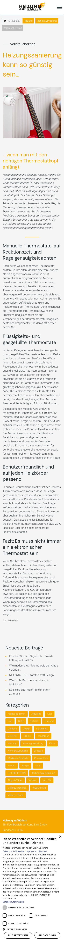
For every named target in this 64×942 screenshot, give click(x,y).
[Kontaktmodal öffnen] (5, 7)
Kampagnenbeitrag (33, 743)
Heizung (28, 20)
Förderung (41, 728)
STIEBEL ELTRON (17, 773)
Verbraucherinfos (12, 28)
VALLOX (47, 780)
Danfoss (12, 728)
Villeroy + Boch (15, 795)
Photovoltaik (41, 758)
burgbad (49, 721)
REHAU (12, 765)
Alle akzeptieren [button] (18, 935)
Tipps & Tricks (15, 780)
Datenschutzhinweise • (14, 851)
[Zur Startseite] (32, 7)
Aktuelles (36, 713)
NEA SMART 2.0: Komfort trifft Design (31, 675)
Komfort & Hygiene (18, 750)
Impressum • (32, 851)
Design (26, 728)
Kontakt (43, 851)
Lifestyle (38, 750)
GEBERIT (12, 736)
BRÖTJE (34, 721)
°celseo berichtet (16, 713)
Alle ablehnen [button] (47, 935)
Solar (38, 765)
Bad (10, 721)
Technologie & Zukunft (43, 773)
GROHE (27, 736)
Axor (49, 713)
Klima (52, 743)
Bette (21, 721)
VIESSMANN (39, 787)
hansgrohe (43, 736)
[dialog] (32, 887)
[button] (59, 7)
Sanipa (25, 765)
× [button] (60, 837)
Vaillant (33, 780)
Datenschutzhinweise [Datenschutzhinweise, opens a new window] (13, 901)
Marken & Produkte (47, 20)
